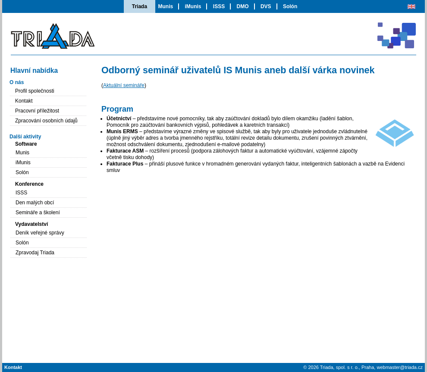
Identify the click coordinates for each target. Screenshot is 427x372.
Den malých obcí (35, 203)
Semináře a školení (38, 212)
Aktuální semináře (123, 85)
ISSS (219, 6)
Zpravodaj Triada (35, 253)
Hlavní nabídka (34, 70)
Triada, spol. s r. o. (339, 367)
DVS (266, 6)
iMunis (193, 6)
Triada (139, 6)
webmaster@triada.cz (400, 367)
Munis (165, 6)
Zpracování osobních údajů (46, 121)
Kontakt (24, 101)
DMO (243, 6)
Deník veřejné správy (40, 233)
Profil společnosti (34, 91)
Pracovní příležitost (37, 111)
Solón (290, 6)
